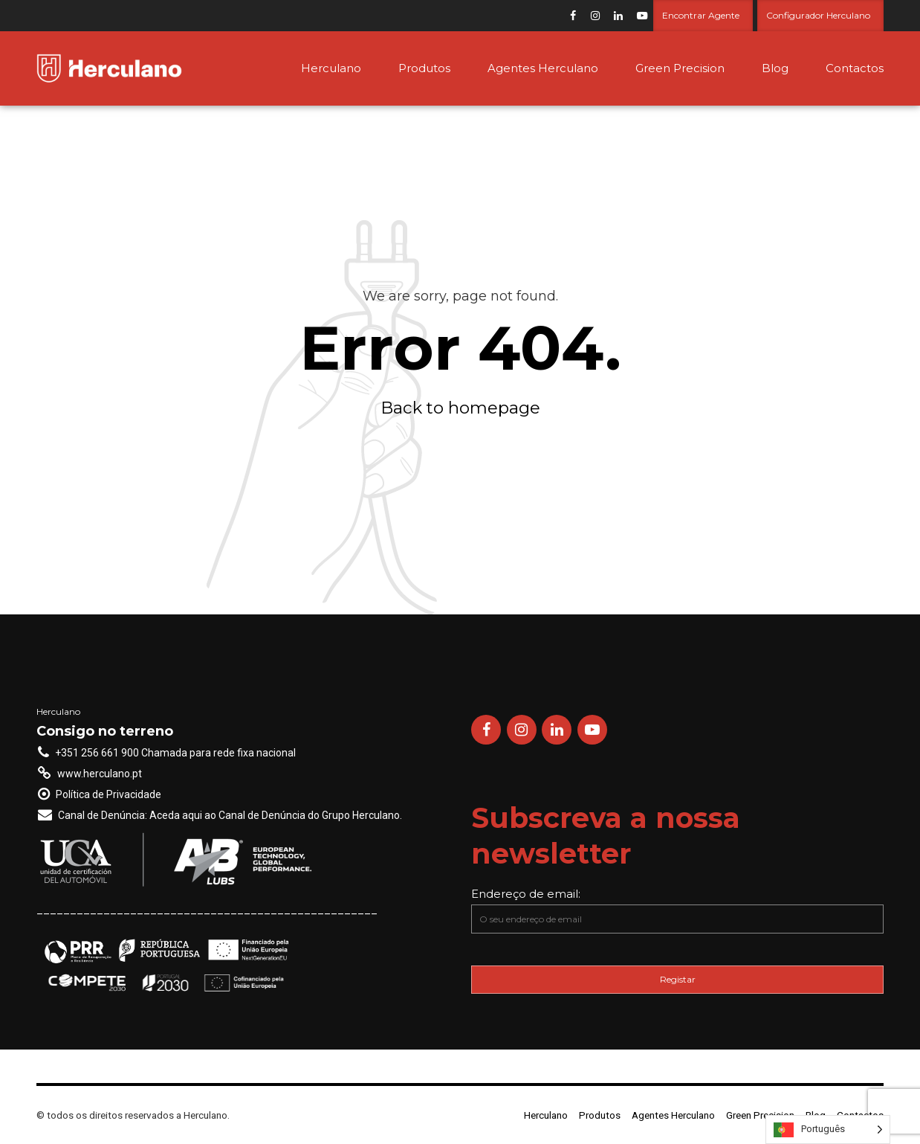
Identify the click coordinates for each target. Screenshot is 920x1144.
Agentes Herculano (542, 68)
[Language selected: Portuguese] (827, 1129)
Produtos (424, 68)
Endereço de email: (677, 910)
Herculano (331, 68)
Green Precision (680, 68)
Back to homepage (460, 407)
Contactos (855, 68)
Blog (775, 68)
